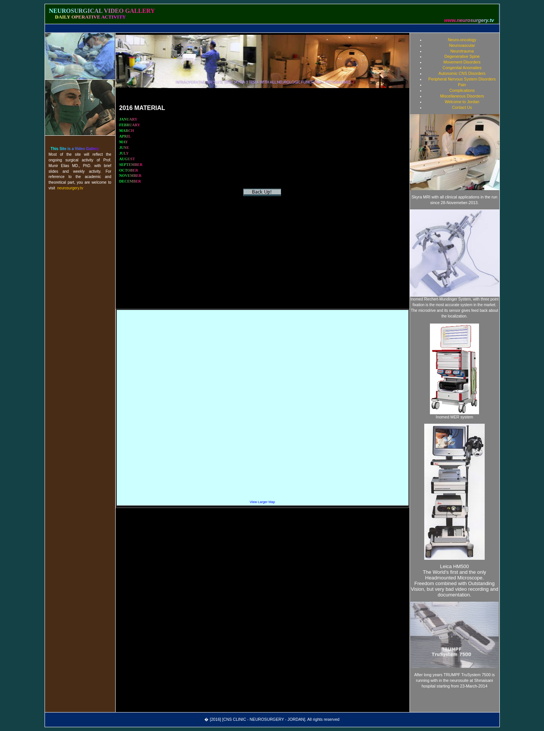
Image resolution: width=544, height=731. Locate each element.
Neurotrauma (462, 51)
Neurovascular (462, 45)
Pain (462, 84)
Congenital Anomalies (461, 67)
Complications (462, 90)
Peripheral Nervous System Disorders (462, 79)
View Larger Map (262, 502)
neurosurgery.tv (70, 188)
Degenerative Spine (462, 56)
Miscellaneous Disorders (462, 96)
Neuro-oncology (462, 39)
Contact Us (462, 107)
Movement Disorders (462, 62)
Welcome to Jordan (462, 101)
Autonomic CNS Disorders (462, 73)
